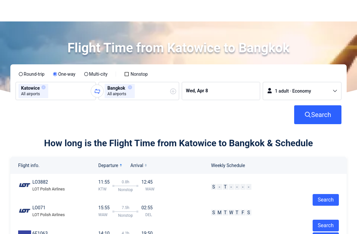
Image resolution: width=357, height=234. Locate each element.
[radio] (31, 74)
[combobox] (51, 91)
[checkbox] (136, 74)
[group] (56, 91)
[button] (303, 10)
